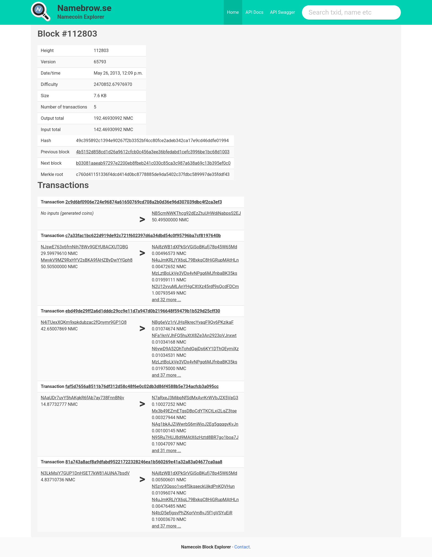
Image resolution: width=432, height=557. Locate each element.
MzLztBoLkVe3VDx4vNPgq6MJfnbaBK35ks (194, 273)
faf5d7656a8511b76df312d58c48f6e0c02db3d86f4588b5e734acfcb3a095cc (141, 386)
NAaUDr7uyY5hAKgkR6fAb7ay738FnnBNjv (82, 397)
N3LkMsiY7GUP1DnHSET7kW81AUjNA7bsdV (85, 473)
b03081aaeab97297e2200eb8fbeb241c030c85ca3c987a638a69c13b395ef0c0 (153, 163)
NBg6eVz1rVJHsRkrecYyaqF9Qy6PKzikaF (193, 322)
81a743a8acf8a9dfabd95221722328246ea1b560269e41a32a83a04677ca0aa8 (143, 461)
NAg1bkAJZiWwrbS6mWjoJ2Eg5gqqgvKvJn (195, 424)
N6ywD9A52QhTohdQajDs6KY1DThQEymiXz (195, 348)
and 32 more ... (166, 299)
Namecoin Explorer (80, 16)
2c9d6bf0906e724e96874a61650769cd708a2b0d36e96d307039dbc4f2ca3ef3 (143, 202)
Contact (242, 547)
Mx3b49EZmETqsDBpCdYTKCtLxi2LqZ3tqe (194, 411)
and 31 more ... (166, 450)
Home (233, 12)
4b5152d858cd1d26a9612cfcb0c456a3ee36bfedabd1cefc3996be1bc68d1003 (152, 151)
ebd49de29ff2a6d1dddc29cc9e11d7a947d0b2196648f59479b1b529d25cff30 (142, 311)
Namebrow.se (84, 8)
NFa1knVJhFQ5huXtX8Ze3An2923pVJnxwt (194, 335)
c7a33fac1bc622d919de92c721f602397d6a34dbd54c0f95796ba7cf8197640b (143, 235)
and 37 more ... (166, 375)
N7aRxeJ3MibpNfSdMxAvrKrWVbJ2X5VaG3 (195, 397)
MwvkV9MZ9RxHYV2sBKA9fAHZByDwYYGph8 (87, 260)
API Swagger (282, 12)
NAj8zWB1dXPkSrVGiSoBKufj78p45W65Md (194, 246)
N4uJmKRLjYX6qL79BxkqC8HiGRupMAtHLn (195, 260)
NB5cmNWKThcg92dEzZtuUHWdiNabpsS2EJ (196, 213)
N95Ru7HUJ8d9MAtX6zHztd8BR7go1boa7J (195, 437)
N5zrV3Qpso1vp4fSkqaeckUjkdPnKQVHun (193, 486)
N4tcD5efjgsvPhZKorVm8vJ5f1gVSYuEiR (192, 512)
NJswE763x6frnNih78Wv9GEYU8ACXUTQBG (84, 246)
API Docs (254, 12)
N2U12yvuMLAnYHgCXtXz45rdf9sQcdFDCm (195, 286)
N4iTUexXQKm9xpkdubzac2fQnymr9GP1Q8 (83, 322)
